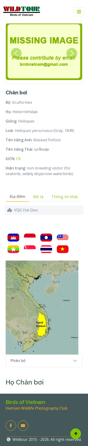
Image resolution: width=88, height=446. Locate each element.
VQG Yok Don (26, 210)
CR (18, 158)
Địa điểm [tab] (17, 196)
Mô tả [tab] (38, 196)
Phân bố (18, 360)
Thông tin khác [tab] (64, 196)
